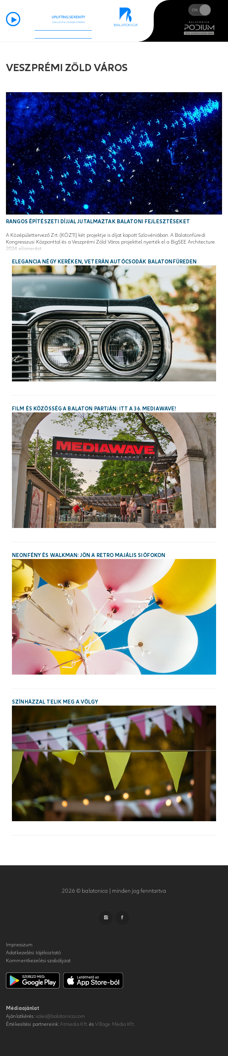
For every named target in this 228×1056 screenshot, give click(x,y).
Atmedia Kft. (74, 1024)
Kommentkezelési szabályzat (38, 960)
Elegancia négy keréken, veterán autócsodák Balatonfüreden (104, 262)
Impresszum (19, 945)
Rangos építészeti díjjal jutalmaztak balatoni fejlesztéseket (98, 222)
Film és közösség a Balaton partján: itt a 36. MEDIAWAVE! (94, 409)
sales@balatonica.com (60, 1016)
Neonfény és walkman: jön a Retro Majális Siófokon (88, 555)
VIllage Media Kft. (114, 1024)
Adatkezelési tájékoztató (33, 953)
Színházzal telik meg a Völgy (55, 702)
